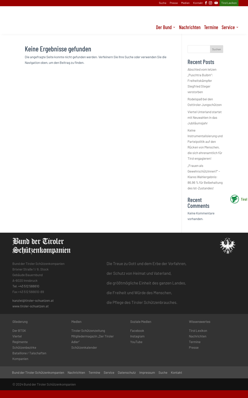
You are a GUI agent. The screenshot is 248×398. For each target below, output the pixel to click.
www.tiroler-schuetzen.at (30, 306)
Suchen (216, 49)
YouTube (136, 342)
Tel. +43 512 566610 (25, 286)
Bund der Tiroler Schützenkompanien (38, 372)
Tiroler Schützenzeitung (88, 330)
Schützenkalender (84, 347)
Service (228, 28)
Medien (185, 3)
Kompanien (20, 359)
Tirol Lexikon (229, 3)
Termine (211, 28)
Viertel (17, 336)
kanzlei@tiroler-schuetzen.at (33, 300)
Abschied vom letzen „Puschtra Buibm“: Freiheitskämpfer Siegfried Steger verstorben (202, 80)
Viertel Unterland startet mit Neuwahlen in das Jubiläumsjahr (205, 117)
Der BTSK (19, 330)
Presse (174, 3)
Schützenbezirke (24, 347)
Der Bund (164, 28)
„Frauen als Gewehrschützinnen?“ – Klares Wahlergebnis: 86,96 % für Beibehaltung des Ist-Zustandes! (205, 177)
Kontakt (198, 3)
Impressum (147, 372)
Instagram (137, 336)
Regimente (20, 342)
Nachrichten (190, 28)
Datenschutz (127, 372)
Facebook (137, 330)
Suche (162, 3)
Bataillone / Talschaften (29, 353)
